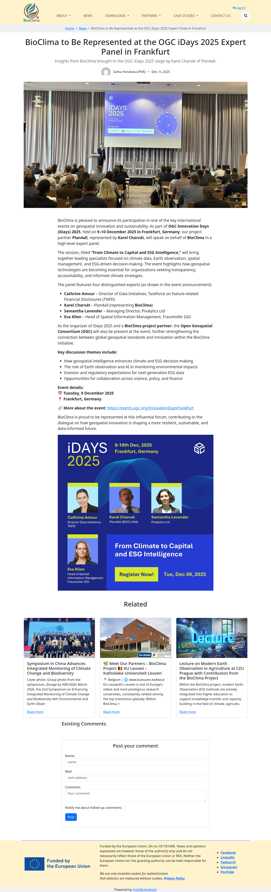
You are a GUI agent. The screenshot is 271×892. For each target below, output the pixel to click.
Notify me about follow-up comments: (93, 807)
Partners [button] (150, 15)
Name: (70, 756)
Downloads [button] (115, 15)
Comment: (73, 787)
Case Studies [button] (185, 15)
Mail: (68, 771)
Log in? (239, 8)
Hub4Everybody (145, 889)
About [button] (62, 15)
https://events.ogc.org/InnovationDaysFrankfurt (150, 408)
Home (69, 28)
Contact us (220, 15)
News (87, 15)
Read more (35, 712)
